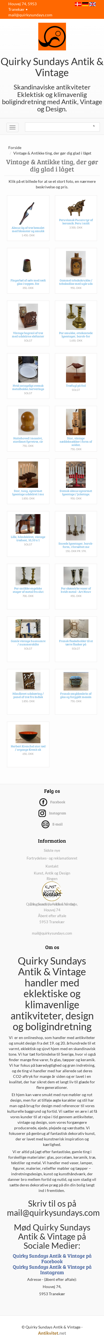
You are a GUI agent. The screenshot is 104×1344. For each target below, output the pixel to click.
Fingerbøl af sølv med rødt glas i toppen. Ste (28, 282)
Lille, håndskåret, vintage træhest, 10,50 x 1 (28, 538)
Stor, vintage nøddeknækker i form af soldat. (76, 441)
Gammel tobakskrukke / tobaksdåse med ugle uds (76, 282)
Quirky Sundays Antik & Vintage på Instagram (52, 1269)
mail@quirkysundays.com (30, 14)
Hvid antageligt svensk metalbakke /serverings (28, 387)
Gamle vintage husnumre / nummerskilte (28, 642)
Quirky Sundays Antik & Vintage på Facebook (52, 1258)
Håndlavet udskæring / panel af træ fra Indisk (28, 695)
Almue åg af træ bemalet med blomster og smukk (28, 229)
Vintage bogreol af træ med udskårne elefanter (28, 334)
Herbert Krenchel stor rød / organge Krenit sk (28, 747)
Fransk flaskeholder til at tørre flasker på (76, 642)
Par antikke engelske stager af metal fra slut (28, 590)
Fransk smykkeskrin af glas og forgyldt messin (76, 695)
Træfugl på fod (76, 385)
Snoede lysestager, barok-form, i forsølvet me (76, 545)
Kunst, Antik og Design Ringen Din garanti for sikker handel (52, 888)
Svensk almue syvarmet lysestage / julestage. (76, 492)
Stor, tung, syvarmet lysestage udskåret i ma (28, 492)
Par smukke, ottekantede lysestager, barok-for (76, 334)
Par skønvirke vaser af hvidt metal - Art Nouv (76, 590)
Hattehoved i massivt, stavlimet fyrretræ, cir (28, 439)
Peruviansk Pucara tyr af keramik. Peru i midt (76, 221)
